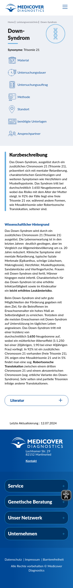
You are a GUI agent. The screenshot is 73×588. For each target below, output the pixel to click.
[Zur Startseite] (24, 8)
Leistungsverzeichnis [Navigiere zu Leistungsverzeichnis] (27, 22)
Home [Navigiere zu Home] (11, 22)
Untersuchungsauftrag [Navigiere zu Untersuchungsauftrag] (33, 84)
